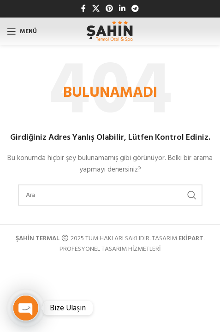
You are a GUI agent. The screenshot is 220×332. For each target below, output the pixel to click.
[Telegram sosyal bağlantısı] (135, 8)
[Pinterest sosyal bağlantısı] (109, 8)
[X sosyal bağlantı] (95, 8)
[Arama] (110, 195)
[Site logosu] (109, 31)
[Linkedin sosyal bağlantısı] (122, 8)
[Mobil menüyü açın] (22, 31)
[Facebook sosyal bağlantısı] (83, 8)
